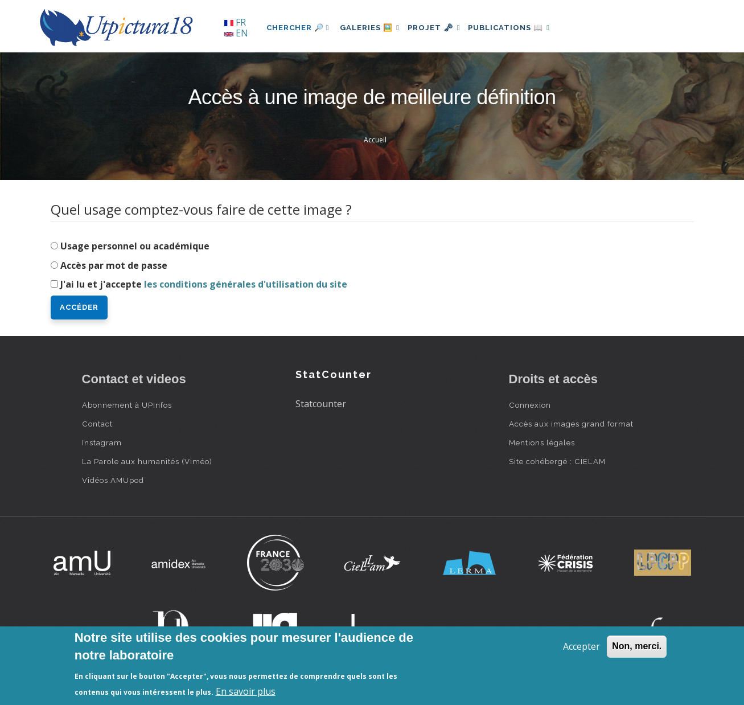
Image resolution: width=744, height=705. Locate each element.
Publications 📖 (524, 27)
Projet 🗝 (442, 27)
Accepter (581, 646)
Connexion (530, 404)
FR (235, 22)
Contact (97, 423)
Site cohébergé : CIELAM (557, 461)
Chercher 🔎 (298, 27)
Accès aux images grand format (571, 423)
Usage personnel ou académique (134, 246)
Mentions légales (542, 442)
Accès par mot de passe (113, 265)
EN (236, 33)
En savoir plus (246, 691)
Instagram (102, 442)
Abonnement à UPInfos (127, 404)
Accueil (375, 140)
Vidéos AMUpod (113, 480)
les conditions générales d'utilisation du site (245, 284)
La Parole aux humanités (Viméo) (147, 461)
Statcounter (320, 403)
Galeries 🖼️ (372, 27)
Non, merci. (636, 646)
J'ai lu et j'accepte (203, 284)
